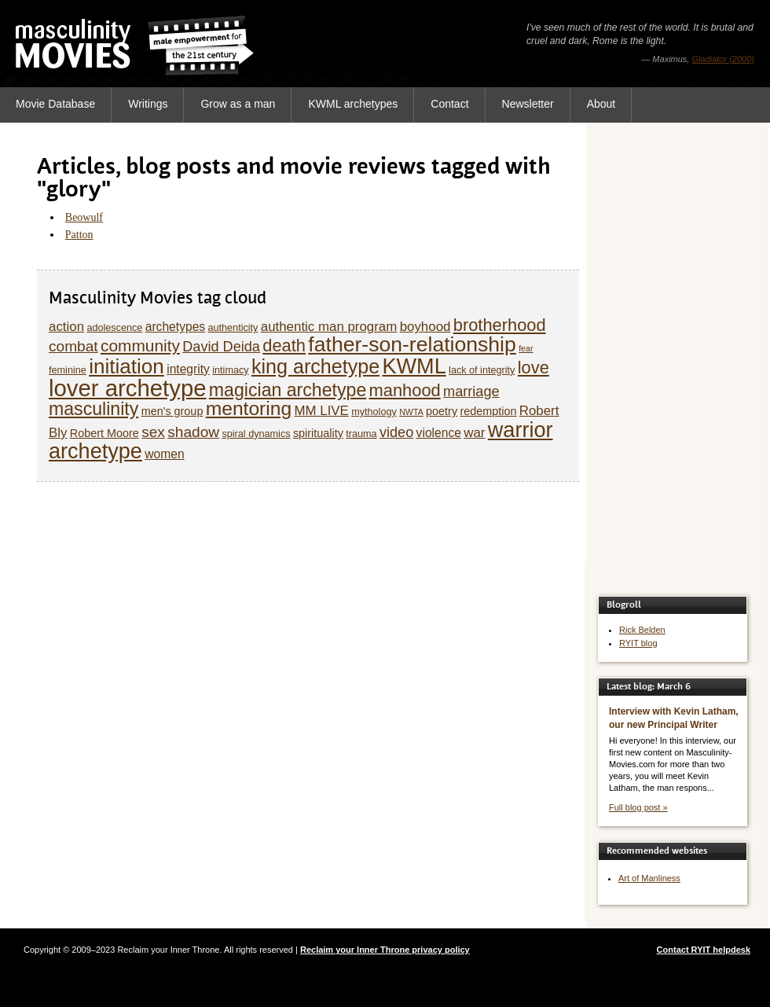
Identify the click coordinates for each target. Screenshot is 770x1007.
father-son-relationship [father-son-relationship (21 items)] (411, 344)
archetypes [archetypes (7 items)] (175, 326)
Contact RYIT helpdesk (703, 949)
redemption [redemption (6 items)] (488, 411)
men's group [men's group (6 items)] (172, 411)
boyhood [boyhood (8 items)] (425, 326)
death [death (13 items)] (284, 345)
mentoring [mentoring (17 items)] (249, 408)
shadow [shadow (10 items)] (193, 432)
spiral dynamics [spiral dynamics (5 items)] (256, 433)
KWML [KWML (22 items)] (414, 366)
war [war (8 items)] (474, 432)
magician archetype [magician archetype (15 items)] (287, 390)
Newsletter (528, 103)
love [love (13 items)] (533, 367)
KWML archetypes (353, 103)
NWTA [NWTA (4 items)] (411, 412)
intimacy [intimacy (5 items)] (230, 370)
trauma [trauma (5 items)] (361, 433)
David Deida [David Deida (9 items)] (221, 347)
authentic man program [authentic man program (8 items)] (329, 326)
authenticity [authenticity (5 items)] (232, 327)
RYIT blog (638, 643)
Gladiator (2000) (723, 59)
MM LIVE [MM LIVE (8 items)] (321, 410)
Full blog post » (638, 807)
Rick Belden (642, 629)
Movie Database (55, 103)
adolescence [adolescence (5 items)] (114, 327)
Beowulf (84, 217)
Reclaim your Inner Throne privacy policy (385, 949)
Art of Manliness (649, 878)
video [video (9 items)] (396, 432)
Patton (79, 235)
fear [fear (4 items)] (526, 348)
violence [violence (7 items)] (438, 432)
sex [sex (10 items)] (153, 432)
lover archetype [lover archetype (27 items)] (128, 388)
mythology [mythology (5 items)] (374, 411)
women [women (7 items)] (164, 454)
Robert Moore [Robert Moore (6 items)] (104, 433)
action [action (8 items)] (66, 326)
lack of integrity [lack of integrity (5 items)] (482, 370)
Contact (449, 103)
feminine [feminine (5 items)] (67, 370)
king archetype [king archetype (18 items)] (315, 366)
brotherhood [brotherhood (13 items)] (499, 325)
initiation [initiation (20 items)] (126, 366)
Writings (147, 103)
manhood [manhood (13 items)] (405, 390)
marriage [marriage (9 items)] (471, 391)
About (601, 103)
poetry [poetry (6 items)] (441, 411)
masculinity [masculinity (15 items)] (93, 409)
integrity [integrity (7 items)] (188, 369)
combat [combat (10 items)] (73, 346)
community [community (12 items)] (140, 345)
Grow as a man (237, 103)
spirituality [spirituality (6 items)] (318, 433)
